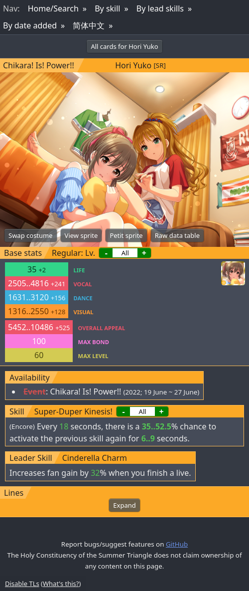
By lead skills (160, 8)
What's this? (61, 583)
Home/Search (53, 8)
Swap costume (30, 235)
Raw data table (177, 235)
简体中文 (89, 25)
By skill (107, 8)
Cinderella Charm (94, 457)
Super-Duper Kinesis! (73, 411)
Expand (124, 505)
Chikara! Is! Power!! (38, 65)
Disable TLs (22, 583)
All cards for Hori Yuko (124, 46)
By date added (30, 25)
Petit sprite (126, 235)
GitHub (177, 544)
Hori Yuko (133, 65)
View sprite (81, 235)
